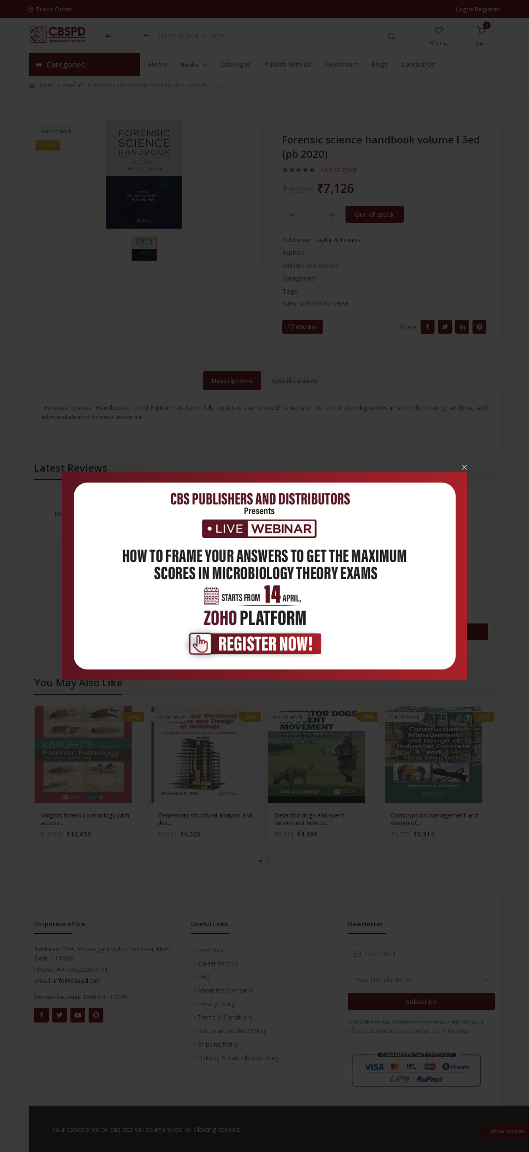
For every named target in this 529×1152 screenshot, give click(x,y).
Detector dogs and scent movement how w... (309, 819)
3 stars (367, 572)
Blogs (380, 64)
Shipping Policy (218, 1044)
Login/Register (478, 9)
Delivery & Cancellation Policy (238, 1058)
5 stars (367, 531)
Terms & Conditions (225, 1017)
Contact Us (418, 64)
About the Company (225, 990)
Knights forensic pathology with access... (85, 819)
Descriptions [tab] (232, 380)
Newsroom (341, 64)
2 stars (367, 592)
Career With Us (218, 963)
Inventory (211, 950)
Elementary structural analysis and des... (205, 819)
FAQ (204, 977)
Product (73, 85)
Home (158, 64)
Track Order (50, 9)
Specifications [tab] (294, 380)
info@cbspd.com (78, 980)
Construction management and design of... (434, 819)
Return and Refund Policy (232, 1031)
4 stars (367, 552)
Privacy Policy (216, 1004)
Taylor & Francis (337, 239)
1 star (366, 613)
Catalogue (235, 64)
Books (194, 64)
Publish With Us (288, 64)
